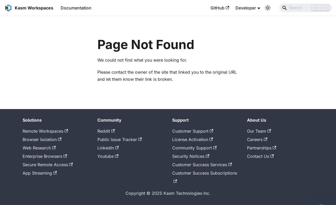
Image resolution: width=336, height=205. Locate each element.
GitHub (220, 7)
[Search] (305, 8)
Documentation (76, 7)
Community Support (194, 147)
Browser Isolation (42, 139)
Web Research (39, 147)
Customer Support (192, 131)
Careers (257, 139)
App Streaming (40, 173)
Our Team (259, 131)
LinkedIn (108, 147)
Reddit (106, 131)
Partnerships (261, 147)
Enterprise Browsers (45, 156)
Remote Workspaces (45, 131)
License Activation (192, 139)
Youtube (107, 156)
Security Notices (190, 156)
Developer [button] (245, 7)
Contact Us (260, 156)
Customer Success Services (202, 164)
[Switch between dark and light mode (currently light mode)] (268, 8)
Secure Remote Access (48, 164)
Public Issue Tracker (119, 139)
